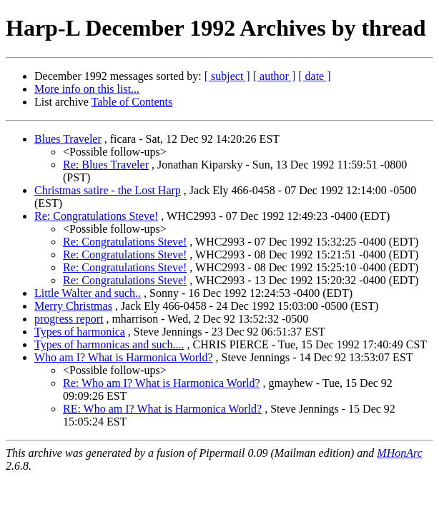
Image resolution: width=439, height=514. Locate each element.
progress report (68, 319)
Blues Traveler (68, 139)
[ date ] (314, 76)
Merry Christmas (73, 306)
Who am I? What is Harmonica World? (123, 357)
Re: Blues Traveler (106, 164)
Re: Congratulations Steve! (96, 216)
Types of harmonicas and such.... (109, 344)
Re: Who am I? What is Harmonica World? (161, 383)
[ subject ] (227, 76)
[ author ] (274, 76)
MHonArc (399, 453)
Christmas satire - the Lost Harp (107, 190)
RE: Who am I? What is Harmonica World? (162, 409)
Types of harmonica (79, 332)
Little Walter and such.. (87, 293)
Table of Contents (132, 102)
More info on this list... (86, 89)
